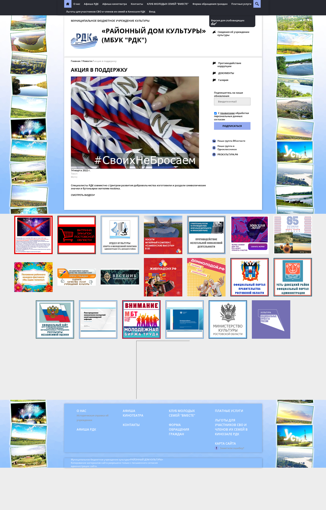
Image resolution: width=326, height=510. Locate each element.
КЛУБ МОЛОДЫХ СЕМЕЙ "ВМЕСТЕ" (168, 4)
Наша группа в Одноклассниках (227, 148)
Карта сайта (225, 443)
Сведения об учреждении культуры (233, 33)
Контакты (137, 4)
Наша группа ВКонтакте (231, 140)
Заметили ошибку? (232, 448)
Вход (152, 11)
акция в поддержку (105, 61)
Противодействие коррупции (229, 64)
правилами (227, 113)
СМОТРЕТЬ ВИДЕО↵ (83, 195)
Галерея (223, 80)
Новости (87, 61)
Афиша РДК (91, 4)
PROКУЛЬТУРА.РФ (227, 154)
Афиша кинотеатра (114, 4)
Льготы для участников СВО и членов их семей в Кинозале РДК (105, 11)
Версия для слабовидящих (227, 20)
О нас (76, 4)
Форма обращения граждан (209, 4)
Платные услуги (241, 4)
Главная (75, 61)
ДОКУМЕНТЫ (226, 73)
